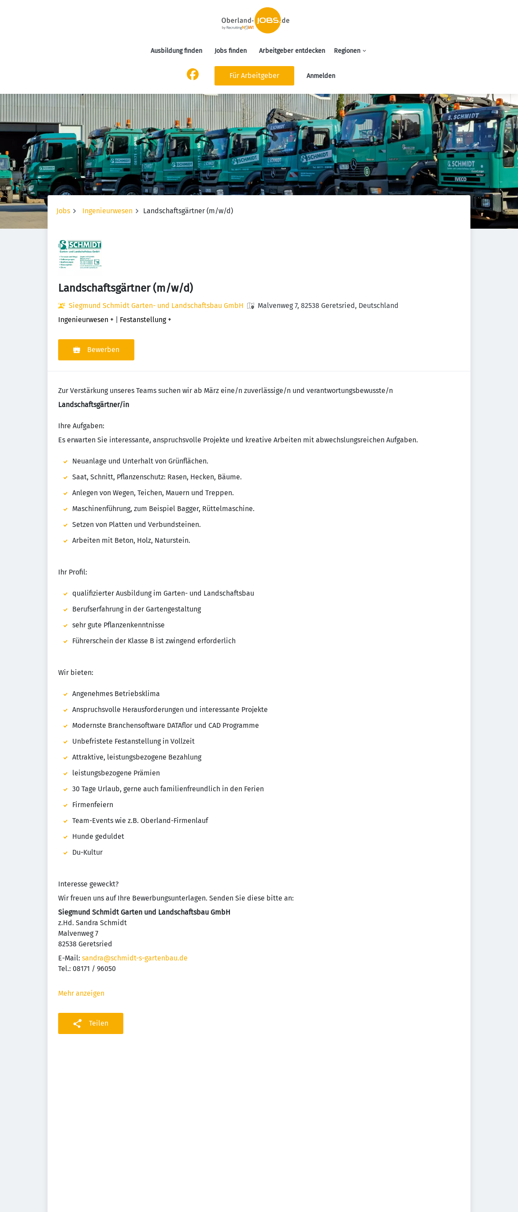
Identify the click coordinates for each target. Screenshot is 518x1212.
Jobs (63, 211)
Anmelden (321, 76)
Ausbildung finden (176, 51)
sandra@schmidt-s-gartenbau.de (135, 958)
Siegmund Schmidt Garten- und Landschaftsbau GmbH (156, 305)
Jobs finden (231, 51)
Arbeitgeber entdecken (292, 51)
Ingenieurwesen (107, 211)
